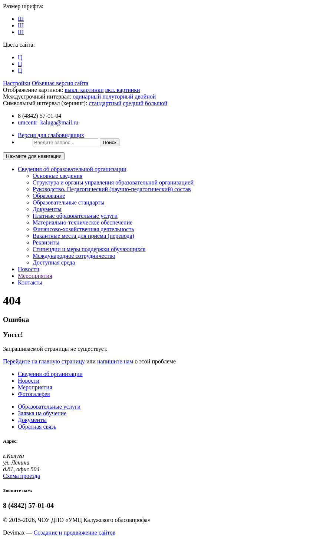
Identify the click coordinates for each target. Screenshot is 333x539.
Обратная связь (37, 426)
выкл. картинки (84, 90)
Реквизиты (46, 242)
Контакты (30, 282)
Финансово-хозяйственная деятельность (83, 229)
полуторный (117, 96)
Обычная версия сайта (60, 83)
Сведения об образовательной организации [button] (72, 169)
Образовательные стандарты (69, 202)
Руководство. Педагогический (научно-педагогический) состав (112, 189)
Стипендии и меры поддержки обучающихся (89, 249)
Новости (28, 269)
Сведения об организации (50, 374)
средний (133, 103)
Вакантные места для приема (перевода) (83, 236)
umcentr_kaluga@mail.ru (48, 122)
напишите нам (115, 361)
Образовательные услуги (49, 406)
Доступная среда (54, 262)
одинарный (87, 96)
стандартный (105, 103)
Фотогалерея (34, 394)
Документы (47, 209)
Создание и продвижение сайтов (75, 532)
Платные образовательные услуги (75, 216)
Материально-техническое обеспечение (82, 222)
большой (156, 103)
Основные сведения (57, 176)
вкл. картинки (122, 90)
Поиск (109, 142)
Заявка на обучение (42, 413)
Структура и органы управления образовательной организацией (113, 182)
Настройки (16, 83)
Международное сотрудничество (74, 256)
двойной (145, 96)
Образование (49, 196)
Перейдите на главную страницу (44, 361)
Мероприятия (35, 276)
